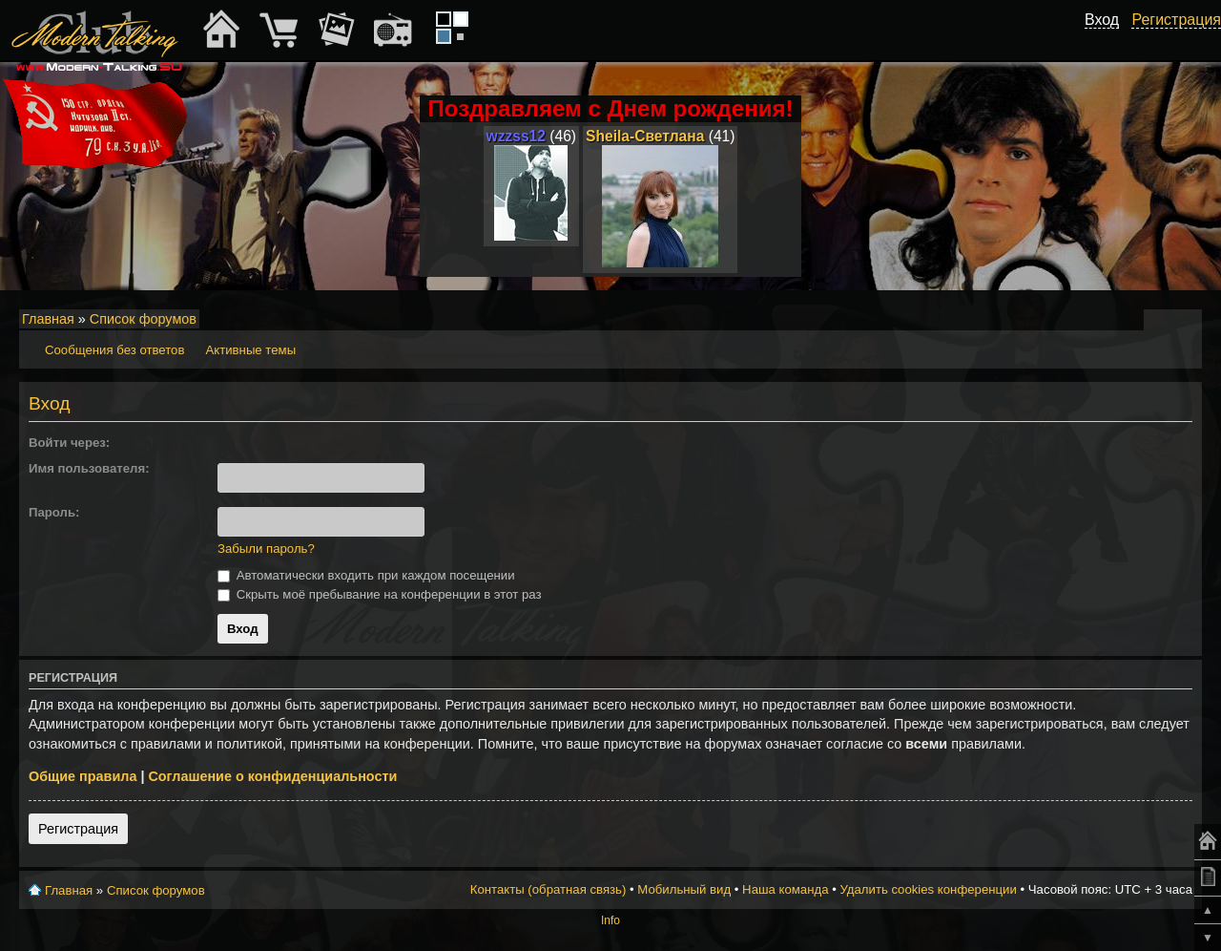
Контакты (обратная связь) (548, 889)
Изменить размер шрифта (1162, 319)
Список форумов (143, 319)
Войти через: (69, 442)
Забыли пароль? (266, 548)
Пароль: (54, 512)
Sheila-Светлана (645, 136)
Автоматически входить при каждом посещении (366, 575)
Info (610, 920)
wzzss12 (516, 136)
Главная (48, 319)
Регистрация (78, 828)
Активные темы (250, 350)
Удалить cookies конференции (927, 889)
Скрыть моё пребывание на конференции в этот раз (379, 594)
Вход (1102, 19)
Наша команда (785, 889)
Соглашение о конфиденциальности (272, 776)
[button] (225, 443)
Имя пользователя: (89, 468)
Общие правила (82, 776)
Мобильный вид (1188, 319)
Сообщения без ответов (114, 350)
